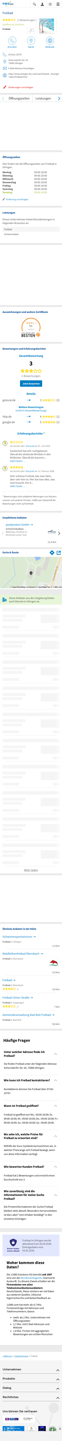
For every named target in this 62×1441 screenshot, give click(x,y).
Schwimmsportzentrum (17, 937)
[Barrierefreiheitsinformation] (50, 4)
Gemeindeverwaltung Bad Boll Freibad (26, 1015)
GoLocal (30, 445)
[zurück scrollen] (3, 98)
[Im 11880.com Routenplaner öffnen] (52, 552)
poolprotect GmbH (17, 524)
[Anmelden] (42, 4)
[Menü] (58, 4)
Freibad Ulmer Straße (15, 997)
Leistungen (43, 98)
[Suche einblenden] (34, 4)
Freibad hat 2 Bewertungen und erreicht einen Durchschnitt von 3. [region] (29, 1177)
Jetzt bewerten (31, 383)
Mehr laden (31, 870)
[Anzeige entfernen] (59, 1428)
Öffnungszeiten (19, 98)
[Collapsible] (55, 1054)
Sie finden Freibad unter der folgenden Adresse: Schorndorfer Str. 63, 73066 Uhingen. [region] (30, 1065)
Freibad (7, 980)
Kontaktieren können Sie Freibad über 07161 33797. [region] (28, 1091)
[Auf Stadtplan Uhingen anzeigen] (59, 552)
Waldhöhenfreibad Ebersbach (20, 953)
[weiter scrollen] (59, 98)
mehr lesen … (17, 461)
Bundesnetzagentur (32, 1277)
